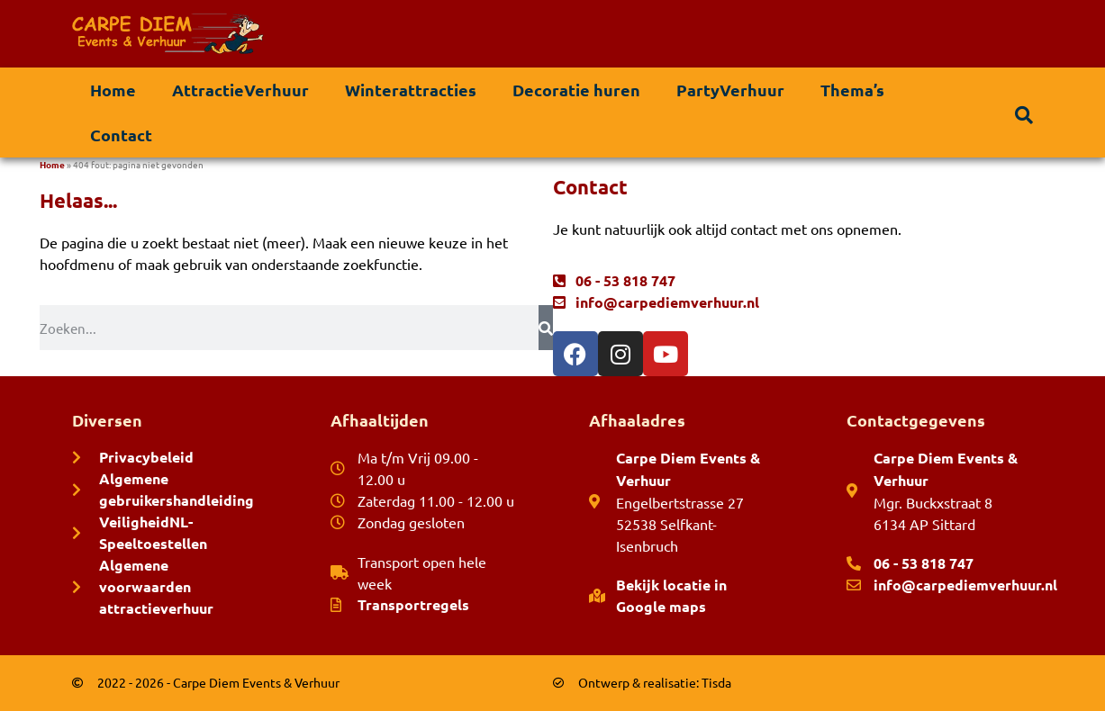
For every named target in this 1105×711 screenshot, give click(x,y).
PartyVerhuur (730, 89)
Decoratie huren (576, 89)
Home (113, 89)
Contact (121, 134)
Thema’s (852, 89)
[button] (1024, 115)
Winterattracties (410, 89)
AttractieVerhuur (240, 89)
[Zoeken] (546, 327)
